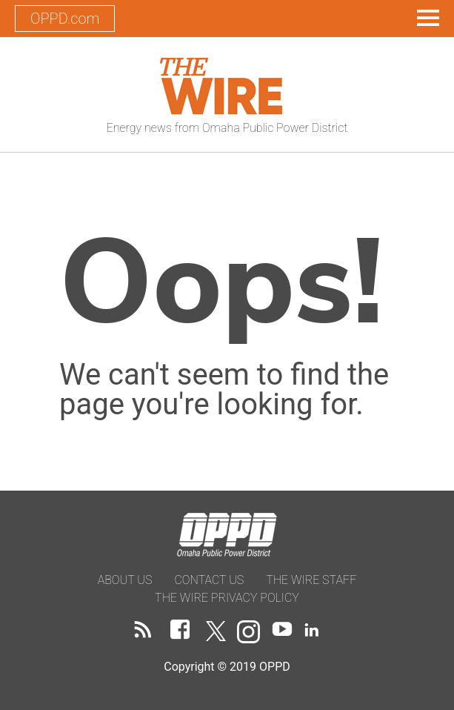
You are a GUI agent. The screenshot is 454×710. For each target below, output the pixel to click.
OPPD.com (64, 18)
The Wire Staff (311, 580)
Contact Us (209, 580)
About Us (125, 580)
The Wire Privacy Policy (227, 598)
